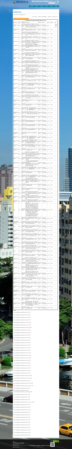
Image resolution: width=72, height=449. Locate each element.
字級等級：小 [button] (53, 1)
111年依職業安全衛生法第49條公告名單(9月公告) (22, 412)
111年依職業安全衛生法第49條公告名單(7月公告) (22, 417)
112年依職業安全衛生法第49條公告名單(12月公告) (22, 380)
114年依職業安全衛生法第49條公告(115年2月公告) (22, 317)
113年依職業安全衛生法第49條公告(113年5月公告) (22, 370)
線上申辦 (46, 6)
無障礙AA (56, 441)
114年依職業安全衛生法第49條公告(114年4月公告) (22, 342)
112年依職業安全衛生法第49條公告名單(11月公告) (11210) (24, 383)
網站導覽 (36, 1)
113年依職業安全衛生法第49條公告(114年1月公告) (22, 350)
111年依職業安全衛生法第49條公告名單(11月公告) (22, 409)
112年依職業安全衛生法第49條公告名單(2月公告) (22, 404)
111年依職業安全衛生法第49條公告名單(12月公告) (22, 407)
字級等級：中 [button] (54, 1)
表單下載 (51, 6)
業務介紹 (36, 6)
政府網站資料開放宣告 (32, 445)
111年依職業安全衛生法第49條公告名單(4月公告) (22, 424)
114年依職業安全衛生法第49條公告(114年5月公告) (22, 340)
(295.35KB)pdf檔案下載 (19, 391)
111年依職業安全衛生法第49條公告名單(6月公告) (22, 419)
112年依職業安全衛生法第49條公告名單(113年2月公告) (23, 378)
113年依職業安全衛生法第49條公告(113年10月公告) (23, 357)
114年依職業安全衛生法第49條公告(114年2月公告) (22, 347)
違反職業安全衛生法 (22, 14)
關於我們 (31, 6)
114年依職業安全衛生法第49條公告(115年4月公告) (22, 312)
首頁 (15, 14)
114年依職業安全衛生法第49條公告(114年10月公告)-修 (23, 327)
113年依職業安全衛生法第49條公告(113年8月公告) (22, 362)
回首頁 (34, 1)
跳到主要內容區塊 (0, 0)
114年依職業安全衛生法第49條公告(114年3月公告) (22, 345)
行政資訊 (41, 6)
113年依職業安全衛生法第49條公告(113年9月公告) (22, 360)
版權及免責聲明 (48, 445)
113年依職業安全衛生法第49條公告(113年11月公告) (23, 355)
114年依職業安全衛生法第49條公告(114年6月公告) (22, 337)
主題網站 (56, 6)
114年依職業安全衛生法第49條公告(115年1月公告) (22, 319)
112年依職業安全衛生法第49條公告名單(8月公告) (22, 388)
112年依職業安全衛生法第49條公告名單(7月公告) (22, 394)
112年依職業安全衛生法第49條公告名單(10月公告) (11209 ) (24, 385)
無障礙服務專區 (50, 1)
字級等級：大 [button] (55, 1)
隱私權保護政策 (43, 445)
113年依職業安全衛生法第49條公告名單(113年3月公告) (23, 375)
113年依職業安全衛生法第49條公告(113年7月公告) (22, 365)
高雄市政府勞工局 (20, 2)
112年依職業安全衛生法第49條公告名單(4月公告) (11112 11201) (24, 402)
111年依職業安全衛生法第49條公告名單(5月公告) (22, 422)
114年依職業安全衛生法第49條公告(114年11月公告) (23, 324)
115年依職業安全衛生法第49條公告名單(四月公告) (21, 18)
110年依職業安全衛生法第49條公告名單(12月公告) (22, 429)
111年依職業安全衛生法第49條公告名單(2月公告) (22, 427)
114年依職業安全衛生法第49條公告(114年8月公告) (22, 332)
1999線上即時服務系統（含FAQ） (42, 1)
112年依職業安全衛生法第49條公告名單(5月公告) (22, 399)
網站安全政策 (38, 445)
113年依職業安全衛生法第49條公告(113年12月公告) (23, 352)
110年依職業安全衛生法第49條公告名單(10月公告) (22, 432)
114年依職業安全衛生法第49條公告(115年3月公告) (22, 314)
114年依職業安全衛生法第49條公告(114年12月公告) (23, 322)
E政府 (51, 441)
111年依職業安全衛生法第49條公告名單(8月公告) (22, 414)
